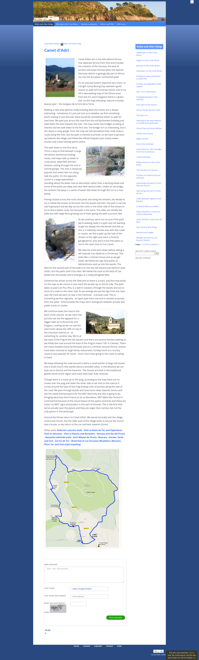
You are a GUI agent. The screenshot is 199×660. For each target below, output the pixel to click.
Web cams (121, 24)
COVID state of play (144, 133)
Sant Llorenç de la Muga (146, 227)
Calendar (98, 646)
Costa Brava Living (51, 43)
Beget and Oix (142, 138)
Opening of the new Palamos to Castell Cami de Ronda (148, 121)
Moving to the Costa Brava (67, 24)
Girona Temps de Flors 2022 (148, 110)
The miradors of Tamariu (147, 170)
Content (86, 646)
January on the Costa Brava (148, 65)
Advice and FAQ (107, 24)
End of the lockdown (145, 144)
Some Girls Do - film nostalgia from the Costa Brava (149, 150)
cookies (191, 652)
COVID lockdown (143, 157)
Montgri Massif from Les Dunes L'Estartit (146, 238)
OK (194, 657)
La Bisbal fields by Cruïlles (147, 206)
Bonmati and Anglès (145, 232)
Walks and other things (44, 24)
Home (76, 646)
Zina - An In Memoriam (146, 91)
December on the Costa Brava (149, 71)
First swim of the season (146, 104)
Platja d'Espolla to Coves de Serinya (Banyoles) (148, 212)
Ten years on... (142, 115)
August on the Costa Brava (147, 60)
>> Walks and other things (69, 43)
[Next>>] (155, 244)
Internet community (89, 24)
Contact (109, 646)
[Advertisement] (94, 35)
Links (119, 646)
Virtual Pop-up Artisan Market (149, 128)
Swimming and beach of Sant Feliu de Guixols (148, 184)
